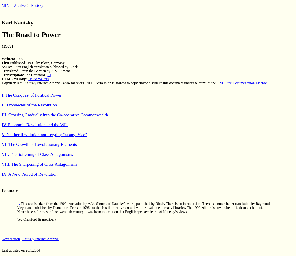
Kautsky (37, 5)
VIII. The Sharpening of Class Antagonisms (39, 164)
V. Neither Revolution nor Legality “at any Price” (44, 134)
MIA (5, 5)
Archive (20, 5)
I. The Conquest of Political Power (31, 95)
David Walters (38, 79)
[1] (49, 75)
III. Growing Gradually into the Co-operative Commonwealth (55, 115)
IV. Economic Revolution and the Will (35, 124)
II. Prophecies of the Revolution (29, 105)
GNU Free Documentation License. (242, 83)
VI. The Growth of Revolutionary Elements (39, 144)
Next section (11, 239)
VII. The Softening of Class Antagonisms (37, 154)
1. (18, 204)
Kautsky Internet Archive (40, 239)
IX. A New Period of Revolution (29, 174)
